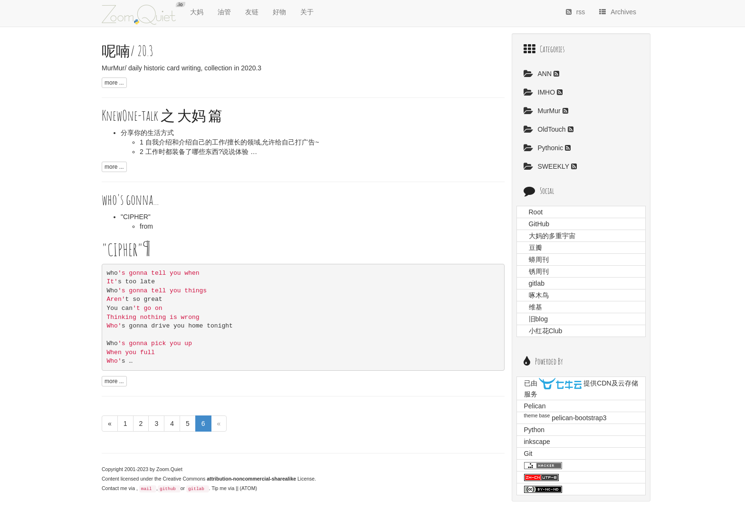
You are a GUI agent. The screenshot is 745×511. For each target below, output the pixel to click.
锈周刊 (539, 271)
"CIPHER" (136, 217)
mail (146, 489)
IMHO (540, 92)
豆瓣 (535, 247)
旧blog (538, 319)
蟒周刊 (539, 259)
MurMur (543, 111)
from (146, 226)
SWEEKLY (547, 166)
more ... (114, 82)
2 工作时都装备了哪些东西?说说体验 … (198, 151)
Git (528, 453)
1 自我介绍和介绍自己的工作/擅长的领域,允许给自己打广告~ (229, 142)
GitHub (539, 224)
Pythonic (544, 148)
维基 (535, 307)
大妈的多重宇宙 (552, 236)
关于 (307, 12)
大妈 (196, 12)
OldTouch (546, 129)
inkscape (537, 441)
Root (536, 212)
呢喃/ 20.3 (127, 50)
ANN (539, 73)
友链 (251, 12)
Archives (617, 12)
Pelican (535, 406)
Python (534, 430)
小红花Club (546, 331)
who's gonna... (130, 199)
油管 (224, 12)
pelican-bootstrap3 (579, 418)
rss (575, 12)
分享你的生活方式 (147, 132)
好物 (279, 12)
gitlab (196, 489)
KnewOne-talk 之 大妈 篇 (162, 115)
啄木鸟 (539, 295)
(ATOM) (248, 488)
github (168, 489)
